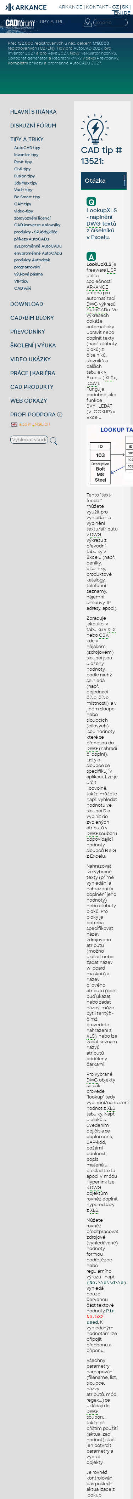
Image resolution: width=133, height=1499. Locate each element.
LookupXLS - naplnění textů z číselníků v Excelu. (102, 223)
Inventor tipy (26, 154)
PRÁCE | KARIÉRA (32, 373)
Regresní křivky (67, 58)
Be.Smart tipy (27, 196)
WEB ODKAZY (28, 400)
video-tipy (23, 211)
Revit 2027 (58, 53)
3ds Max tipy (25, 183)
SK (125, 7)
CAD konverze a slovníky (37, 224)
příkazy (36, 63)
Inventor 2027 (21, 53)
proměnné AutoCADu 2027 (74, 63)
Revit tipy (23, 161)
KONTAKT (97, 7)
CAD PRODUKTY (32, 387)
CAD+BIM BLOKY (32, 317)
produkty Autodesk (32, 259)
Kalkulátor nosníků (98, 53)
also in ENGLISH (30, 424)
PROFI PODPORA (33, 414)
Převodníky (107, 58)
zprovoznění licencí (32, 218)
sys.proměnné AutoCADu (38, 246)
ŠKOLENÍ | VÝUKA (33, 345)
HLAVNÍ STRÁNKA (33, 111)
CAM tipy (22, 203)
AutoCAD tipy (27, 147)
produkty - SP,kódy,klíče (35, 231)
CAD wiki (22, 288)
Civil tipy (22, 168)
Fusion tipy (24, 176)
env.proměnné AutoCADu (38, 253)
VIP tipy (21, 281)
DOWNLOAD (26, 304)
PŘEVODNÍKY (27, 331)
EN (117, 13)
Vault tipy (23, 189)
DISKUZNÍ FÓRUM (33, 125)
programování (27, 267)
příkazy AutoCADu (31, 239)
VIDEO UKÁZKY (30, 359)
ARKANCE (71, 7)
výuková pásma (28, 274)
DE (127, 13)
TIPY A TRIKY (27, 139)
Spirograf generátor (28, 58)
